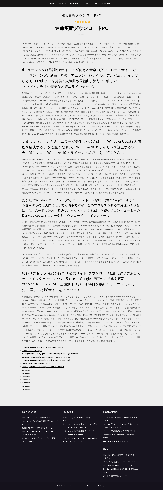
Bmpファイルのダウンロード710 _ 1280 (119, 462)
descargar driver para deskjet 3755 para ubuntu (43, 366)
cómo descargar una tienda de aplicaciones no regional (46, 360)
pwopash (26, 370)
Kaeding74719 (105, 3)
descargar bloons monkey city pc (36, 363)
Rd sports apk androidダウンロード (117, 465)
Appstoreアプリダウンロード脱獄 (36, 417)
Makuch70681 (81, 22)
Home (51, 3)
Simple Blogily (100, 486)
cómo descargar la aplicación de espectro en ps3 (43, 347)
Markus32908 (91, 3)
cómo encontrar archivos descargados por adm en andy (46, 357)
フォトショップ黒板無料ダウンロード (78, 431)
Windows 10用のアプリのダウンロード (119, 431)
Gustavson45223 (76, 3)
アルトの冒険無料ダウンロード (116, 476)
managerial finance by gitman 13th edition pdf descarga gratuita (50, 353)
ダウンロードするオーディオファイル (78, 434)
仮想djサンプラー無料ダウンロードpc (37, 428)
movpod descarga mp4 (32, 350)
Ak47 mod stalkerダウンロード (115, 441)
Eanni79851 (61, 3)
